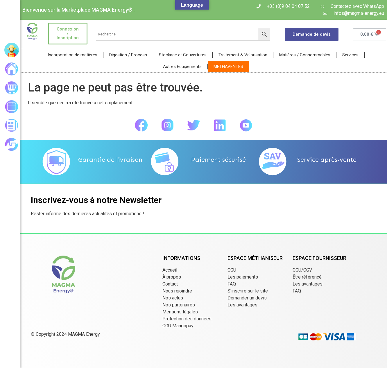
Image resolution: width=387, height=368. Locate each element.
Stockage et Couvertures (183, 55)
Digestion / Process (128, 55)
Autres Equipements (182, 66)
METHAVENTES (228, 66)
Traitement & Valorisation (242, 55)
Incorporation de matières (72, 55)
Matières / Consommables (304, 55)
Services (350, 55)
